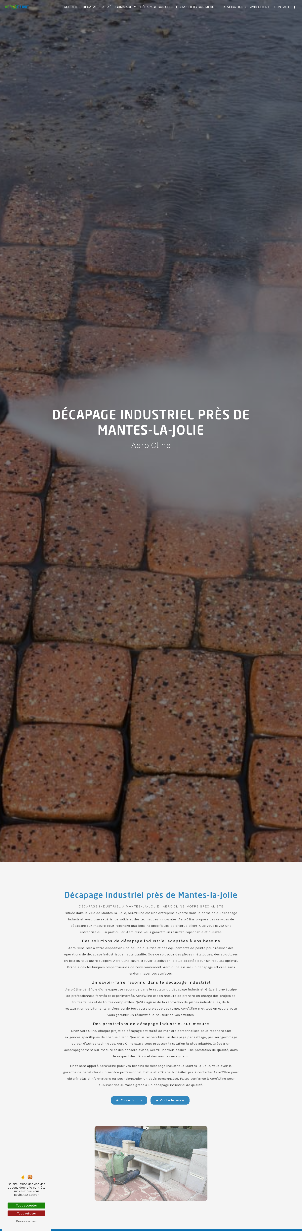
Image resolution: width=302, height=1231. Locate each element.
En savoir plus (129, 1088)
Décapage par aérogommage (107, 7)
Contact (282, 7)
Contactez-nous (170, 1088)
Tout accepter (26, 1205)
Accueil (71, 7)
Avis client (260, 7)
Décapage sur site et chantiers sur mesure (179, 7)
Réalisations (234, 7)
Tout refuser (26, 1213)
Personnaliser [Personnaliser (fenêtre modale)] (26, 1221)
